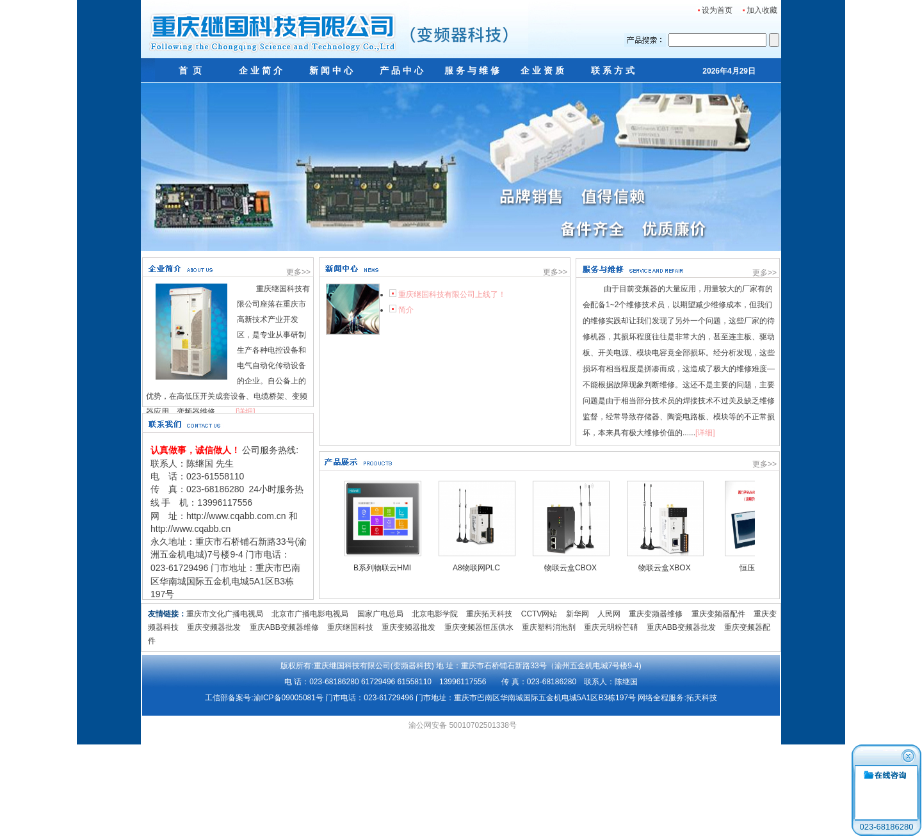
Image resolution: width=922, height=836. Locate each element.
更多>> (298, 272)
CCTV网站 (539, 613)
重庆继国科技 (350, 627)
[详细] (245, 411)
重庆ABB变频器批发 (681, 627)
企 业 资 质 (542, 70)
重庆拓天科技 (489, 613)
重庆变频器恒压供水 (479, 627)
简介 (406, 309)
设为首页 (714, 10)
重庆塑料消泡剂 (549, 627)
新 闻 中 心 (331, 70)
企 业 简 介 (260, 70)
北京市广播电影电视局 (309, 613)
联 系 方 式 (613, 70)
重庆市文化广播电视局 (224, 613)
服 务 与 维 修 (471, 70)
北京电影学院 (435, 613)
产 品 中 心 (401, 70)
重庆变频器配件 (718, 613)
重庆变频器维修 (656, 613)
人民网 (608, 613)
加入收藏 (759, 10)
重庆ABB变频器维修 (284, 627)
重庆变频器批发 (214, 627)
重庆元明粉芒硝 (611, 627)
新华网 (577, 613)
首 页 (190, 70)
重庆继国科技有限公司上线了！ (452, 294)
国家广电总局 (380, 613)
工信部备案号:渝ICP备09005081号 (264, 697)
